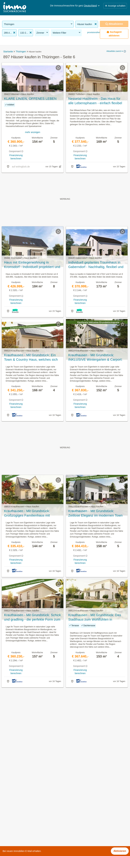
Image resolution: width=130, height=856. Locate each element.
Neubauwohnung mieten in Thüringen (24, 820)
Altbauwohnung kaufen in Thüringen (23, 805)
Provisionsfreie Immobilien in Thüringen (25, 791)
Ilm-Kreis (70, 805)
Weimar (69, 834)
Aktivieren (119, 851)
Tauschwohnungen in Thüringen (21, 834)
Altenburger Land (75, 791)
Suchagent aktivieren (114, 34)
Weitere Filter (67, 32)
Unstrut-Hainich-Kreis (77, 827)
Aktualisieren (114, 24)
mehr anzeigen (32, 132)
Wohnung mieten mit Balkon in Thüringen (26, 827)
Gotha (68, 798)
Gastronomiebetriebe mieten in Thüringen (26, 798)
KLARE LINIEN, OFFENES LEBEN (30, 98)
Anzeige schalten (115, 5)
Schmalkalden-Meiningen (79, 820)
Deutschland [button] (92, 5)
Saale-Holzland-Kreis (77, 813)
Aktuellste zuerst (114, 51)
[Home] (14, 7)
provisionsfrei (93, 32)
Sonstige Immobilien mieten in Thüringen (26, 813)
